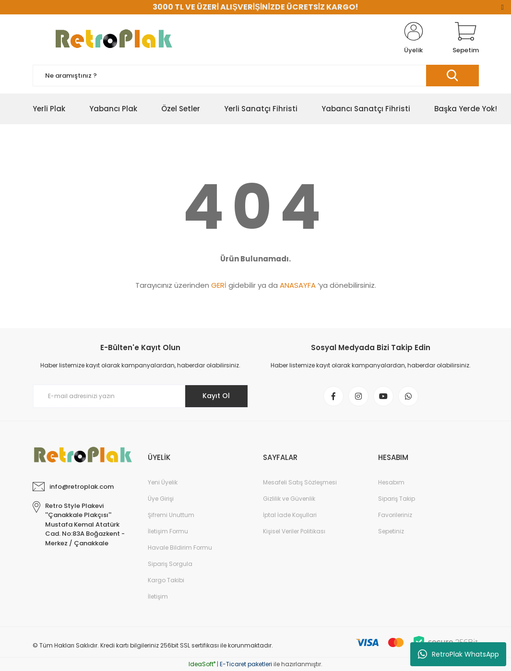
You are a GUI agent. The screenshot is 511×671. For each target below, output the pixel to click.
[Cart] (465, 38)
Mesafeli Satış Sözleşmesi (300, 482)
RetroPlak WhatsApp (458, 654)
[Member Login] (414, 38)
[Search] (256, 75)
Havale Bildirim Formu (180, 547)
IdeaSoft (202, 664)
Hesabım (391, 482)
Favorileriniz (395, 515)
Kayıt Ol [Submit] (216, 395)
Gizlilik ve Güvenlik (289, 498)
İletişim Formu (168, 531)
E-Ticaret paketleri (246, 664)
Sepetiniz (391, 531)
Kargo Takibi (166, 580)
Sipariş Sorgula (170, 564)
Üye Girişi (161, 498)
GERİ (218, 285)
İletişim (158, 596)
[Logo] (109, 38)
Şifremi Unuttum (171, 515)
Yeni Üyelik (163, 482)
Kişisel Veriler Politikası (294, 531)
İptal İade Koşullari (290, 515)
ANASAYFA (298, 285)
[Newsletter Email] (141, 396)
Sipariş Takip (396, 498)
